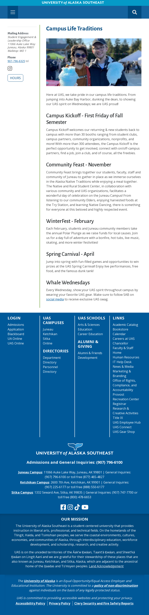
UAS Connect (122, 427)
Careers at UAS (124, 338)
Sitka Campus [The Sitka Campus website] (22, 492)
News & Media (123, 366)
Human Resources (126, 357)
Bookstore (120, 329)
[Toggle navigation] (13, 12)
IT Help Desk (122, 362)
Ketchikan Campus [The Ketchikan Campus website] (34, 482)
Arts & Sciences (89, 325)
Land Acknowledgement (106, 566)
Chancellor (120, 343)
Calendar (119, 334)
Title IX (118, 418)
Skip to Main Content (18, 4)
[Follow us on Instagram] (10, 69)
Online (47, 343)
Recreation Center (126, 399)
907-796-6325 (16, 61)
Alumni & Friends (90, 353)
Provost (118, 394)
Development (87, 358)
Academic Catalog (125, 325)
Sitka (46, 338)
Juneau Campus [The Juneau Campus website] (30, 472)
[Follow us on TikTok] (77, 507)
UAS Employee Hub (127, 422)
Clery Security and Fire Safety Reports (103, 603)
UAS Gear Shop (124, 432)
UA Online (15, 338)
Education (85, 329)
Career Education (90, 334)
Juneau (48, 329)
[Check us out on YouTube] (84, 507)
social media (55, 299)
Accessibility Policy (30, 603)
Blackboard (16, 334)
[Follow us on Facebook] (63, 507)
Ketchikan (50, 334)
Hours (15, 78)
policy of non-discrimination (116, 585)
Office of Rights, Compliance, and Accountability (125, 385)
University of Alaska (39, 581)
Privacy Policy (59, 603)
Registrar (119, 404)
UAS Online (16, 343)
